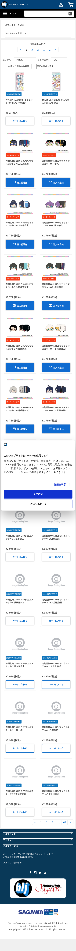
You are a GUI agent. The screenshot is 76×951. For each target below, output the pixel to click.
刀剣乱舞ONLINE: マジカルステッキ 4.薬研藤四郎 (19, 601)
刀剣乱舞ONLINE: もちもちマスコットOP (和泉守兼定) (19, 286)
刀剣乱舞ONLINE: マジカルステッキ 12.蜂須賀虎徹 (19, 792)
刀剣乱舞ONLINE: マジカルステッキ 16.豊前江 (56, 729)
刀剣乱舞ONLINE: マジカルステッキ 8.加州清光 (56, 792)
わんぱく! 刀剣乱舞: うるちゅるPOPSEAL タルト (55, 101)
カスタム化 (38, 503)
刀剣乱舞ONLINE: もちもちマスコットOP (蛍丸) (56, 162)
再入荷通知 (19, 182)
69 (49, 49)
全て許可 (38, 494)
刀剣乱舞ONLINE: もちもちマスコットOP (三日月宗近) (19, 162)
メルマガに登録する (12, 862)
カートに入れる (20, 121)
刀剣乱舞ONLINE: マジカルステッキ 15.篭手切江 (19, 537)
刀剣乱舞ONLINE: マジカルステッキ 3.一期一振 (19, 729)
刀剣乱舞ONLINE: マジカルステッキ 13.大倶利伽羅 (56, 601)
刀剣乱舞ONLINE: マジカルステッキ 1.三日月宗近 (56, 665)
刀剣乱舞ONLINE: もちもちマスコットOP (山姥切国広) (56, 347)
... (44, 49)
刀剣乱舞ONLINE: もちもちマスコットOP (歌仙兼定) (56, 224)
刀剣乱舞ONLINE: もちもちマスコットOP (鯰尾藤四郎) (56, 409)
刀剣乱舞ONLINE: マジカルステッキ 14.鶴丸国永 (56, 537)
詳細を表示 (60, 484)
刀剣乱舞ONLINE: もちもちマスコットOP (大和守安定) (19, 224)
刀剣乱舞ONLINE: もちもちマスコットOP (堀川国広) (56, 286)
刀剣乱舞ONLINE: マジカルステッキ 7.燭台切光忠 (19, 665)
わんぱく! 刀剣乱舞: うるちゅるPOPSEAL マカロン (19, 101)
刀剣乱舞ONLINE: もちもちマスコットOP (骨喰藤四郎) (19, 409)
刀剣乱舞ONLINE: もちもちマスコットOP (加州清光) (19, 347)
